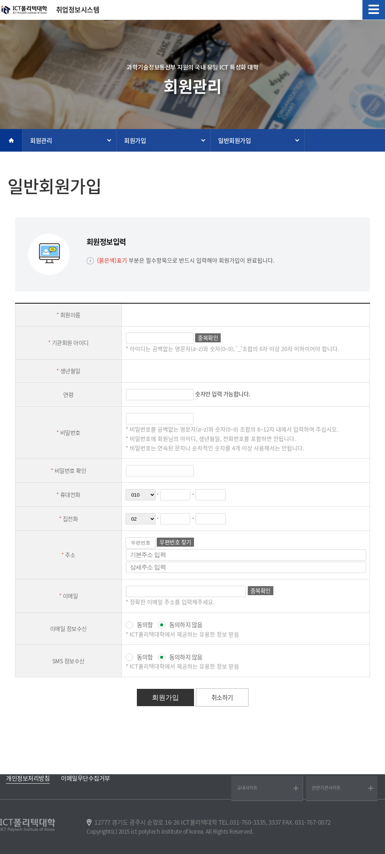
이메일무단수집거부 (85, 778)
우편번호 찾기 (175, 542)
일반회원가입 (234, 140)
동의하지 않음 (185, 624)
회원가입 (135, 140)
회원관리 (41, 140)
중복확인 (208, 338)
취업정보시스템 (78, 10)
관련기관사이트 (326, 787)
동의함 (145, 624)
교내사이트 (247, 787)
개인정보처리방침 (28, 778)
